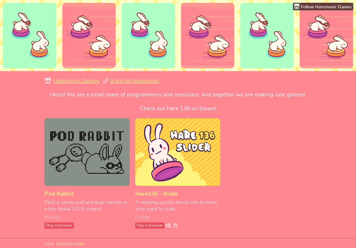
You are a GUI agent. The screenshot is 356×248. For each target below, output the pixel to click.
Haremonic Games (76, 80)
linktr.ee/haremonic (134, 80)
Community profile (70, 243)
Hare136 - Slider (156, 193)
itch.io (49, 243)
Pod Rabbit (59, 193)
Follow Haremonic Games (323, 6)
